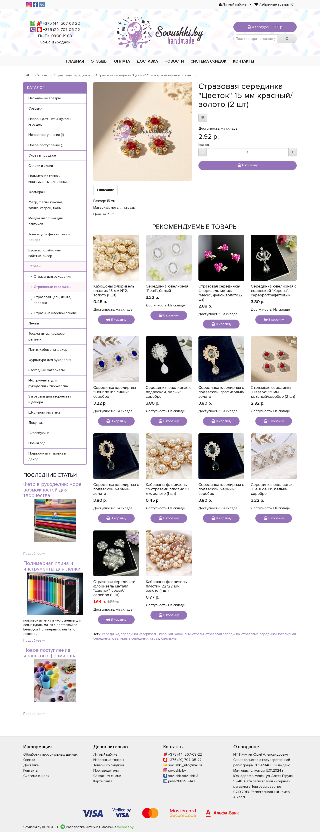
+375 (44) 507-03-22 (61, 23)
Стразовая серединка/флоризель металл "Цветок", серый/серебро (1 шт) (114, 588)
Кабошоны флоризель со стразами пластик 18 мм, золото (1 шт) (167, 489)
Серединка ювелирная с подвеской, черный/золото (116, 489)
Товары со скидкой (108, 765)
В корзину (248, 165)
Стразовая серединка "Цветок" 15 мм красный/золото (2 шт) (144, 75)
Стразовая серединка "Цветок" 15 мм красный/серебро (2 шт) (273, 392)
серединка (110, 634)
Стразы (41, 75)
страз (154, 638)
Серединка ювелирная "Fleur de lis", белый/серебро (272, 489)
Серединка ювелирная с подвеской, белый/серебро (168, 392)
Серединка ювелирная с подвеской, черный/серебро (221, 489)
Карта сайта (102, 781)
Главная (75, 61)
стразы (198, 634)
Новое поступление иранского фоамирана (50, 653)
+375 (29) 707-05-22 (61, 29)
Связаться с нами (107, 776)
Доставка (147, 61)
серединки (129, 634)
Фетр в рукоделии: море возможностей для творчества (52, 490)
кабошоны (182, 634)
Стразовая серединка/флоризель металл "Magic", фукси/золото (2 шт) (220, 293)
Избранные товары (108, 760)
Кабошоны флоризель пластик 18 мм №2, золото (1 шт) (113, 291)
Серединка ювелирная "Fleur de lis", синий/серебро (114, 392)
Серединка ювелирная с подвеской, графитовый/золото (221, 392)
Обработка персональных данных (50, 754)
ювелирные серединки (130, 638)
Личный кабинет (106, 754)
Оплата (122, 61)
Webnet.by (125, 827)
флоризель (148, 634)
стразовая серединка (222, 634)
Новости (174, 61)
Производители (106, 770)
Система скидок (208, 61)
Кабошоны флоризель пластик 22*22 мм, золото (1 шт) (166, 586)
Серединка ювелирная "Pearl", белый (167, 288)
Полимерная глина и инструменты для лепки (51, 566)
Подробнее (34, 554)
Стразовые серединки (72, 75)
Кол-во (203, 145)
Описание (105, 190)
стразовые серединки (259, 634)
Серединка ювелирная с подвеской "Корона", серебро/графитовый (273, 291)
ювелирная (169, 638)
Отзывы (99, 61)
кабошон (166, 634)
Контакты (243, 61)
